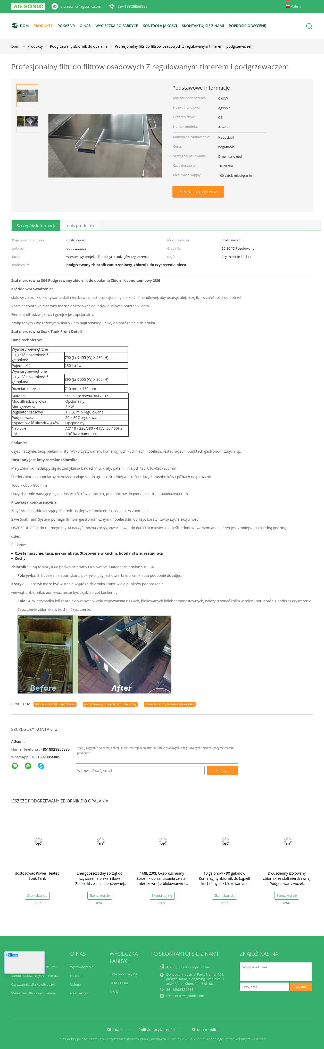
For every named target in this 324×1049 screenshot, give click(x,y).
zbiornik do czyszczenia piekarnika (169, 704)
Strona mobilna (206, 1029)
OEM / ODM (119, 982)
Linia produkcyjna (123, 974)
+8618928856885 (55, 749)
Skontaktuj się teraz (198, 191)
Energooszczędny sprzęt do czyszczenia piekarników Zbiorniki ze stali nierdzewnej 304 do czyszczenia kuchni (99, 881)
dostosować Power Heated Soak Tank (37, 876)
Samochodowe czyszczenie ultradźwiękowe (45, 975)
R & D (114, 991)
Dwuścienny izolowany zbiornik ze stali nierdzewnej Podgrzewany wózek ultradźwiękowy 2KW (287, 881)
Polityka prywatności (156, 1029)
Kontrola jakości (160, 25)
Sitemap (114, 1029)
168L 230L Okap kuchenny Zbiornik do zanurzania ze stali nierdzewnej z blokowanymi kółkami (162, 881)
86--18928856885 (132, 6)
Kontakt (222, 770)
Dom (20, 26)
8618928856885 (46, 757)
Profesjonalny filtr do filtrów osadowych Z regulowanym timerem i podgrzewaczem (184, 46)
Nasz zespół (79, 993)
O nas (85, 25)
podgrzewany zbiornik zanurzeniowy (110, 704)
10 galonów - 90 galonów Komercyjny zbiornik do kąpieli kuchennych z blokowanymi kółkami (224, 881)
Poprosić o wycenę (247, 25)
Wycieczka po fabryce (116, 25)
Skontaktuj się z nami (203, 25)
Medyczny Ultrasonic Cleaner (33, 993)
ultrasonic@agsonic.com (81, 6)
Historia (76, 975)
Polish (296, 6)
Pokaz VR (66, 25)
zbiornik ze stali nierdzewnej (55, 704)
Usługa (75, 984)
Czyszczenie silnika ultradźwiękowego (40, 984)
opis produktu (80, 226)
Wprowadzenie (81, 967)
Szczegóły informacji (36, 226)
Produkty (43, 25)
